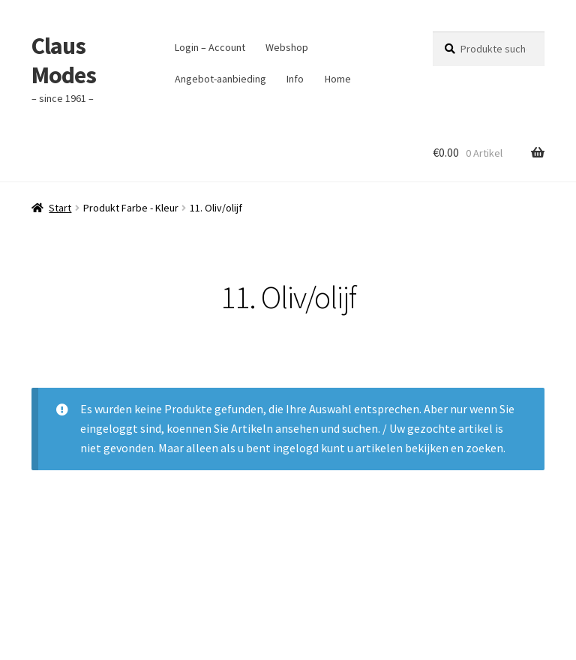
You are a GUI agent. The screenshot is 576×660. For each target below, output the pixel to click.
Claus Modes (64, 60)
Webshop (287, 47)
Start (60, 207)
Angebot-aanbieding (220, 79)
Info (295, 79)
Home (338, 79)
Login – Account (210, 47)
